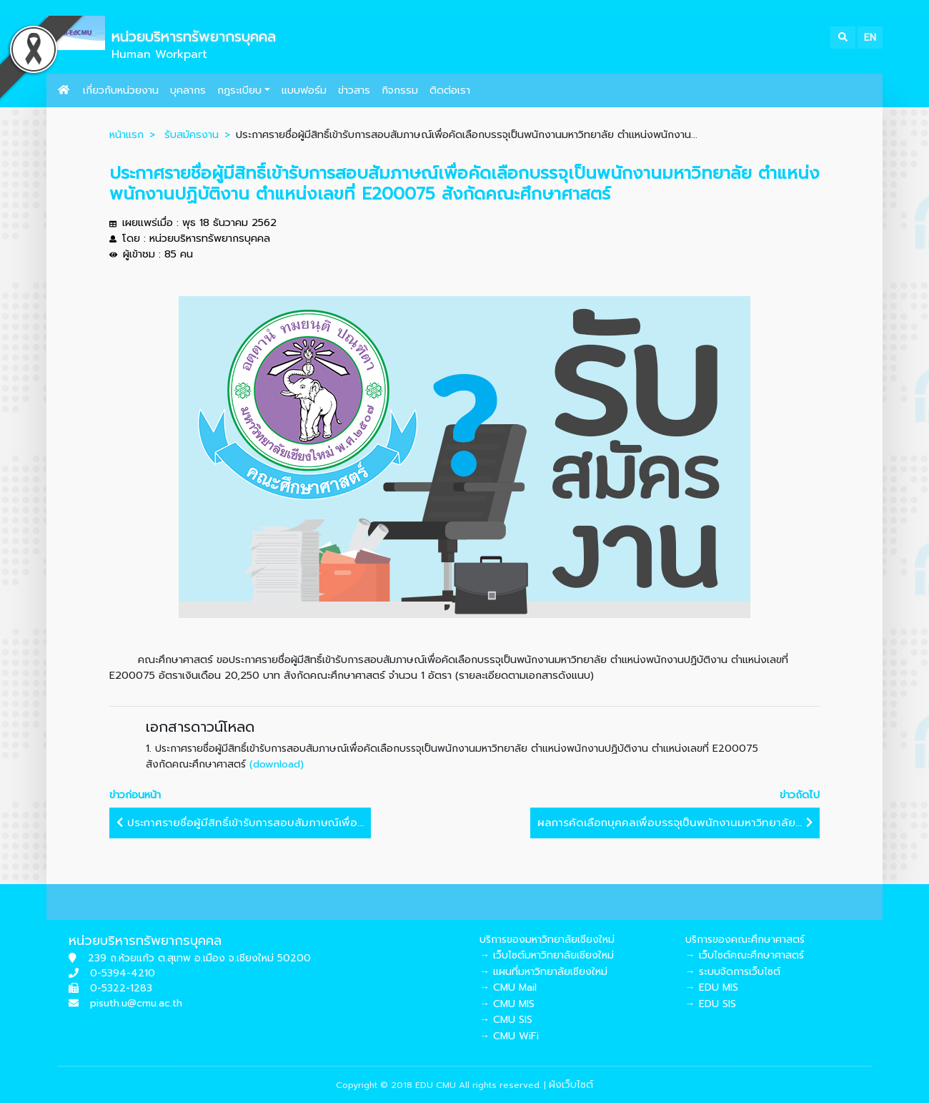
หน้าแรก (126, 134)
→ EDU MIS (711, 987)
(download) (276, 764)
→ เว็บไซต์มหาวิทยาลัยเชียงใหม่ (547, 955)
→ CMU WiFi (509, 1036)
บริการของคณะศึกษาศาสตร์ (745, 939)
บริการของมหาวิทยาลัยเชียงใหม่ (547, 939)
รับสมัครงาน (191, 134)
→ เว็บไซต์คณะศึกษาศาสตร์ (744, 955)
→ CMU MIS (507, 1003)
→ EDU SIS (710, 1003)
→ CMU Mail (508, 987)
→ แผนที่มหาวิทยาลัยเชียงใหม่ (543, 971)
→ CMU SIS (506, 1019)
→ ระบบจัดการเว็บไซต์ (732, 971)
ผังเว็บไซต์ (571, 1084)
